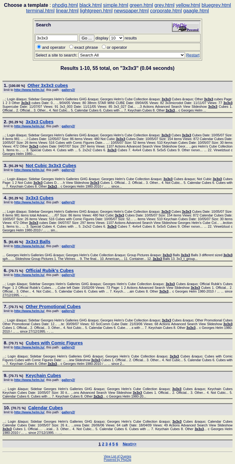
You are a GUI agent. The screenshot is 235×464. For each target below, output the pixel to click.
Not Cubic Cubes (51, 165)
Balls (38, 241)
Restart (193, 55)
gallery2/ (68, 90)
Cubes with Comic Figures (54, 342)
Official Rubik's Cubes (50, 270)
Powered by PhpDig (117, 460)
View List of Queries (117, 456)
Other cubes (48, 85)
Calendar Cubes (45, 407)
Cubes (40, 121)
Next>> (129, 444)
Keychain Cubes (43, 375)
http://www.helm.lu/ (29, 90)
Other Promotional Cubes (53, 306)
